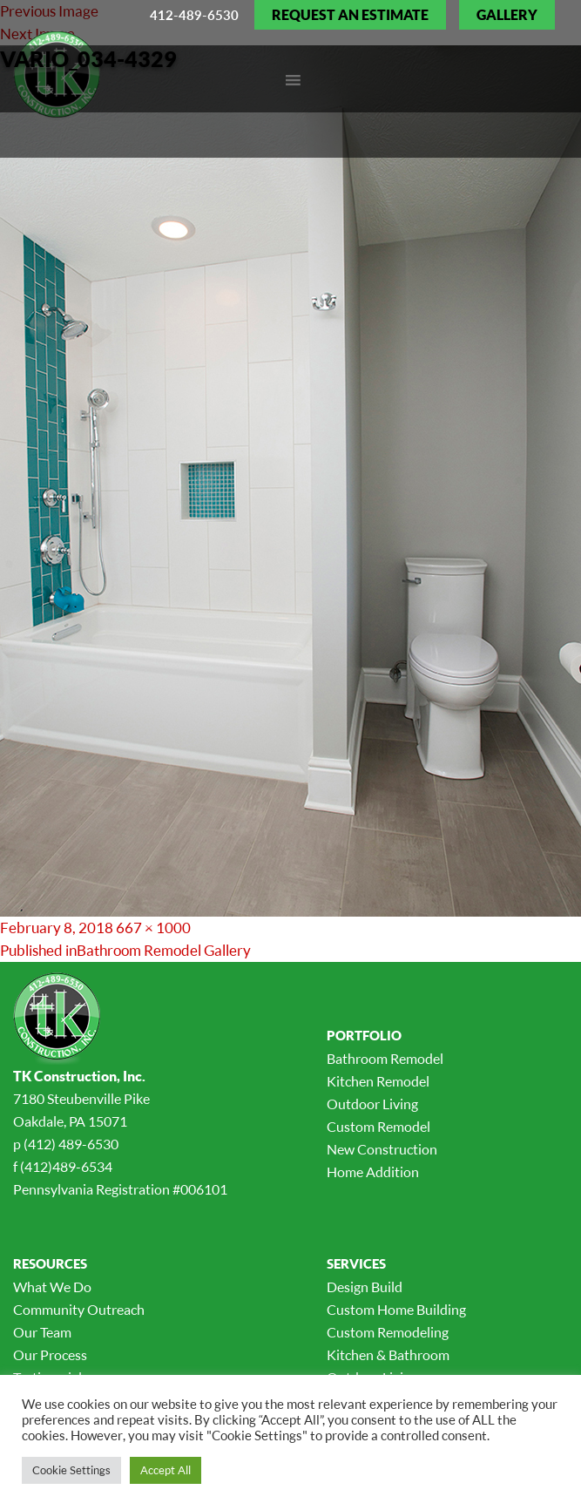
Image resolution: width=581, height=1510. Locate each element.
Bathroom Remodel (385, 1058)
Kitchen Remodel (378, 1081)
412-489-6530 (194, 15)
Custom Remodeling (388, 1332)
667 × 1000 (153, 927)
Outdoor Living (372, 1104)
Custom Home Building (396, 1309)
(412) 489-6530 (71, 1144)
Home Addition (373, 1172)
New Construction (382, 1149)
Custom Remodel (378, 1126)
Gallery (506, 15)
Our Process (50, 1355)
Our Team (42, 1332)
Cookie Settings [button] (71, 1470)
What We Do (52, 1287)
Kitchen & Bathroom (388, 1355)
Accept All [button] (165, 1470)
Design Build (364, 1287)
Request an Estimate (350, 15)
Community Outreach (79, 1309)
